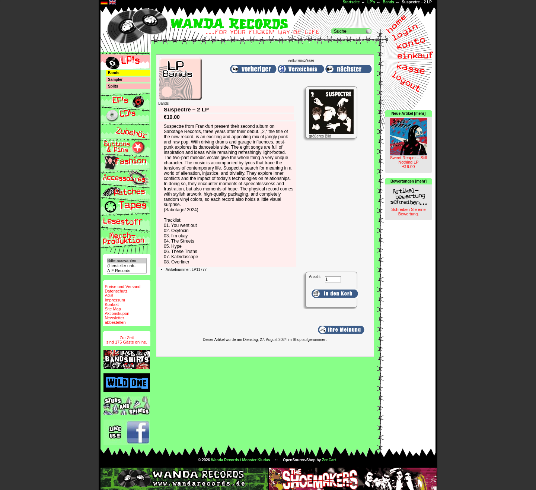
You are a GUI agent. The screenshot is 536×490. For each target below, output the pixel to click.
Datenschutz (116, 291)
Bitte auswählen (126, 260)
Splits (113, 86)
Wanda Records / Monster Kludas (240, 460)
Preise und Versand (122, 286)
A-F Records (126, 270)
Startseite (351, 2)
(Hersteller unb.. (126, 265)
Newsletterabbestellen (115, 320)
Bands (388, 2)
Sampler (115, 80)
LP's (371, 2)
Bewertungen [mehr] (408, 181)
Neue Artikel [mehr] (409, 113)
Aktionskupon (117, 313)
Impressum (115, 300)
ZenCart (329, 460)
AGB (109, 295)
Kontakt (111, 304)
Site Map (113, 309)
